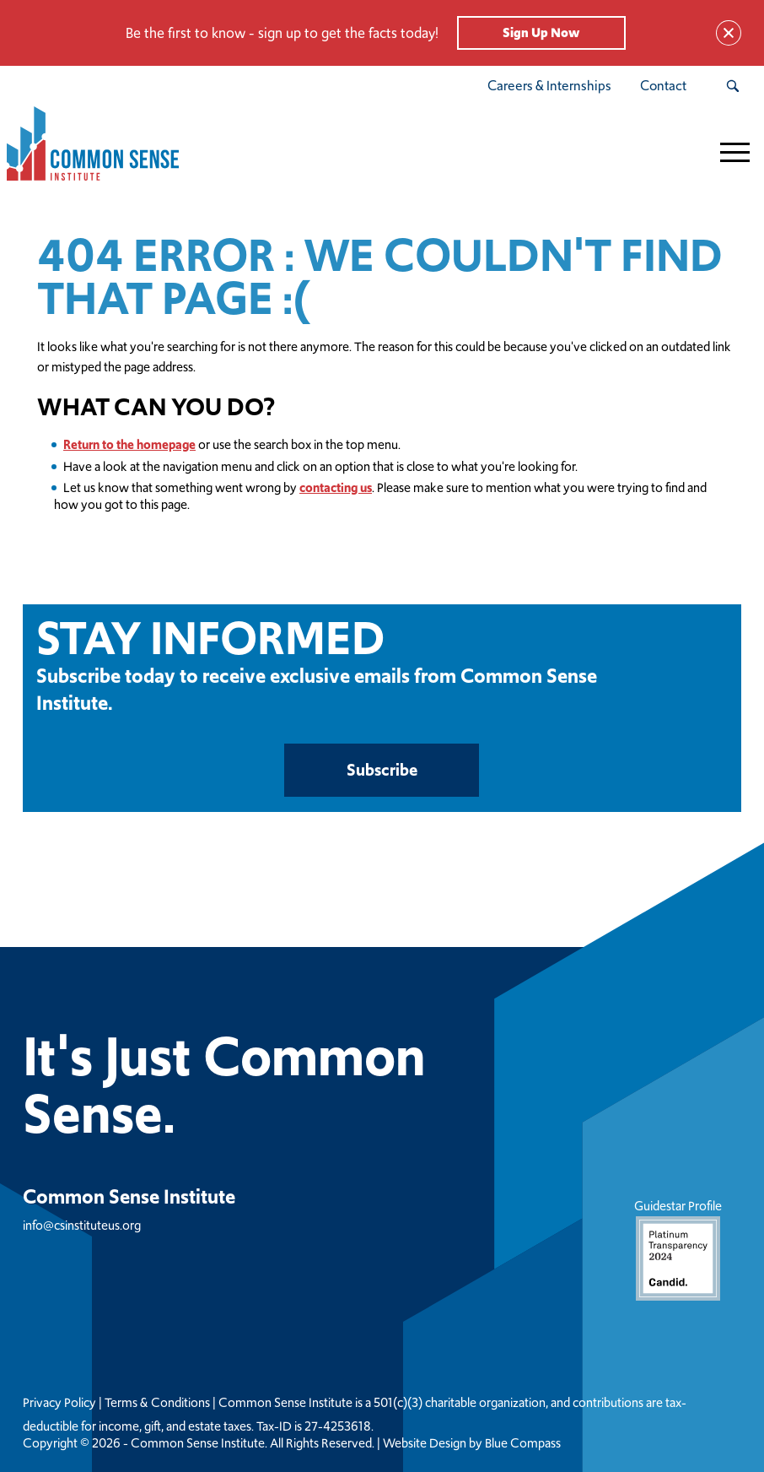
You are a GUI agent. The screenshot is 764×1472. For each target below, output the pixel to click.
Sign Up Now (541, 32)
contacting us (335, 487)
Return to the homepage (129, 444)
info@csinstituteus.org (82, 1225)
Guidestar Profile (678, 1249)
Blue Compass (523, 1443)
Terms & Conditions (157, 1402)
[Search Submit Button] (732, 86)
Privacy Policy (59, 1402)
